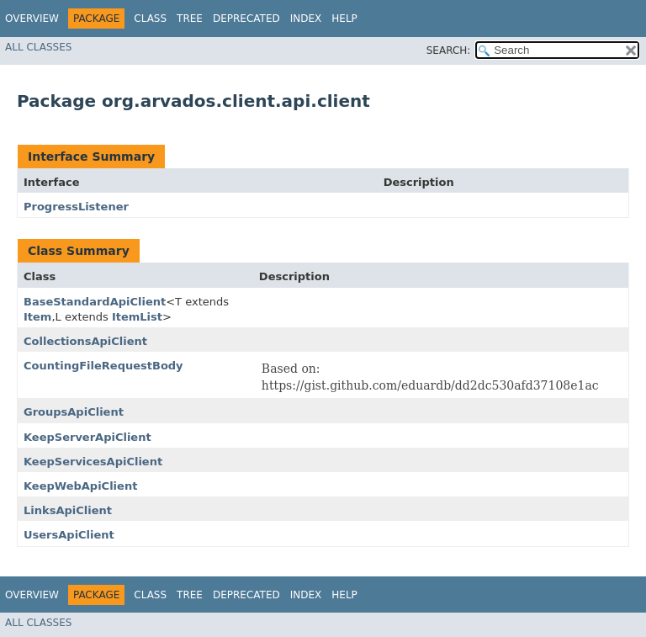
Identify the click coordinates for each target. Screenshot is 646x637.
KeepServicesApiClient (93, 461)
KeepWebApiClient (80, 486)
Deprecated (246, 18)
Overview (32, 18)
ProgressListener (76, 206)
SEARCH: (448, 50)
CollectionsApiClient (85, 341)
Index (306, 18)
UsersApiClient (69, 534)
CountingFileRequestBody (103, 365)
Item (37, 317)
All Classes (38, 47)
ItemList (137, 317)
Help (344, 18)
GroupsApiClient (74, 412)
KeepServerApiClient (87, 437)
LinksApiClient (68, 510)
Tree (190, 18)
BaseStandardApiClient (95, 301)
